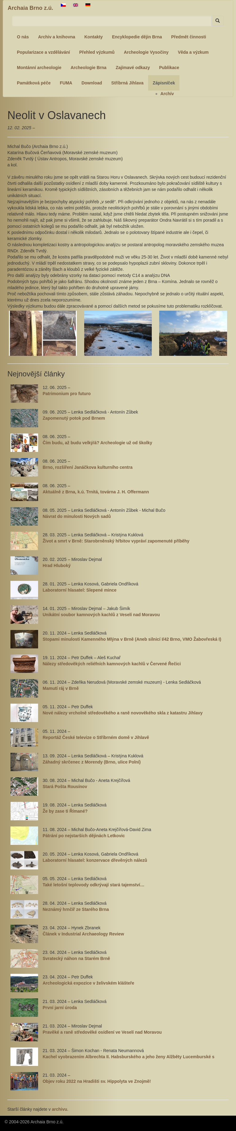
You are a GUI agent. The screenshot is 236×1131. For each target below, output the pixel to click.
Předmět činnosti (188, 36)
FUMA (66, 82)
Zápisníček (164, 82)
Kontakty (94, 36)
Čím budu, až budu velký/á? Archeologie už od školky (97, 442)
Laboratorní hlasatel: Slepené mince (79, 590)
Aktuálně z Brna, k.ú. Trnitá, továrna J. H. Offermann (96, 491)
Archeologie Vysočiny (146, 52)
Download (91, 82)
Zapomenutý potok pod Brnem (74, 418)
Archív (167, 93)
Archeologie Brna (89, 67)
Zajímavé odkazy (133, 67)
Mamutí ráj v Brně (61, 688)
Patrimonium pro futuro (67, 393)
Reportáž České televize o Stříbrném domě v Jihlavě (96, 737)
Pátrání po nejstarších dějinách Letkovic (84, 835)
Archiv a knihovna (56, 36)
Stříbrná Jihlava (127, 82)
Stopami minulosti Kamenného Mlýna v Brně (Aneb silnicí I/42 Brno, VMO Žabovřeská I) (132, 639)
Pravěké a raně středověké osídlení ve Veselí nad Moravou (102, 1032)
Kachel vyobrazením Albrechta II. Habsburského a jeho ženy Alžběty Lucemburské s (128, 1056)
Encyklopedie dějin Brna (137, 36)
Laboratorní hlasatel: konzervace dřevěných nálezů (95, 860)
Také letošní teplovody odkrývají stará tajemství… (93, 884)
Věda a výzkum (193, 52)
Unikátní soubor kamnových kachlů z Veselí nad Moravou (101, 614)
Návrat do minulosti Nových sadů (77, 516)
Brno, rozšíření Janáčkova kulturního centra (88, 467)
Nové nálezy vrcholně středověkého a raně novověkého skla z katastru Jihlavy (123, 712)
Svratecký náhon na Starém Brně (76, 958)
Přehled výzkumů (97, 52)
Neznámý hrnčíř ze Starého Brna (76, 909)
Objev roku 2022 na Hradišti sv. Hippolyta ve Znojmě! (97, 1081)
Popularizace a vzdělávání (43, 52)
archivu (59, 1109)
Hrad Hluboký (57, 565)
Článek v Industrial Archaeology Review (83, 933)
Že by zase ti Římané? (65, 811)
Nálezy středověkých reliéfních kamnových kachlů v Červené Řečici (112, 663)
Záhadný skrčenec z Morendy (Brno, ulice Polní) (92, 762)
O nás (23, 36)
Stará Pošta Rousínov (65, 786)
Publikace (169, 67)
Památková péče (34, 82)
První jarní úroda (60, 1007)
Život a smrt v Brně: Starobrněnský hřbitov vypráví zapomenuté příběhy (116, 540)
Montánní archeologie (39, 67)
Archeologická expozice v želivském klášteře (88, 983)
